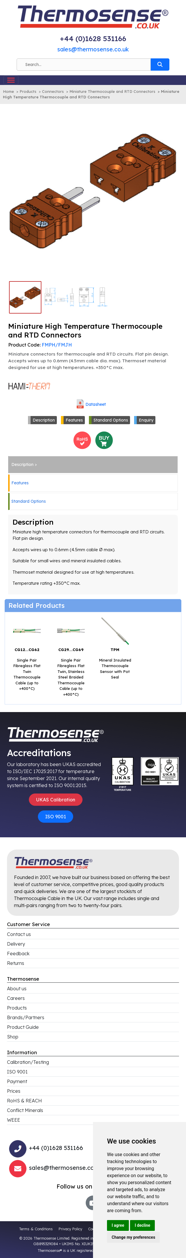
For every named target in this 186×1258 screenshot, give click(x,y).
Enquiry (146, 420)
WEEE (13, 1120)
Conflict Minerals (25, 1110)
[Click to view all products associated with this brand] (29, 385)
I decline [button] (142, 1225)
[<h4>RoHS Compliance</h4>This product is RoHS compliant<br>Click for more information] (82, 439)
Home (8, 91)
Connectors (53, 91)
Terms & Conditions (36, 1228)
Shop (12, 1037)
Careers (16, 998)
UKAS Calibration (55, 800)
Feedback (18, 953)
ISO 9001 (55, 816)
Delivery (16, 944)
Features (74, 420)
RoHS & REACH (24, 1101)
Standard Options (111, 420)
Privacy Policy (70, 1228)
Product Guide (23, 1027)
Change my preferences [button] (133, 1237)
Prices (13, 1091)
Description (44, 420)
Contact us (19, 934)
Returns (15, 963)
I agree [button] (118, 1225)
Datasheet (95, 404)
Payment (17, 1081)
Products (28, 91)
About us (17, 988)
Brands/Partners (25, 1017)
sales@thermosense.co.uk (93, 49)
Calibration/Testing (28, 1062)
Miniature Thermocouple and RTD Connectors (112, 91)
